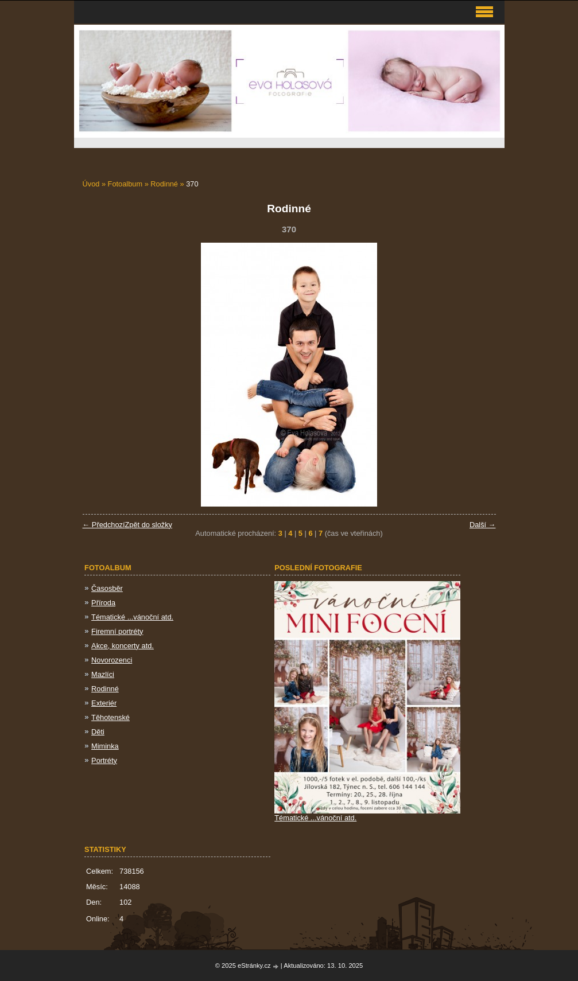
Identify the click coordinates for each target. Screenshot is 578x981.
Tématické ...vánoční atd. (132, 617)
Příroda (103, 602)
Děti (97, 731)
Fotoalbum (125, 184)
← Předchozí (104, 524)
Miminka (105, 746)
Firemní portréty (117, 631)
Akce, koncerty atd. (122, 645)
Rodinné (165, 184)
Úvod (91, 184)
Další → (483, 524)
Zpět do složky (148, 524)
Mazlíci (102, 674)
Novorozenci (111, 660)
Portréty (104, 760)
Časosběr (107, 588)
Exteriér (104, 703)
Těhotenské (110, 717)
